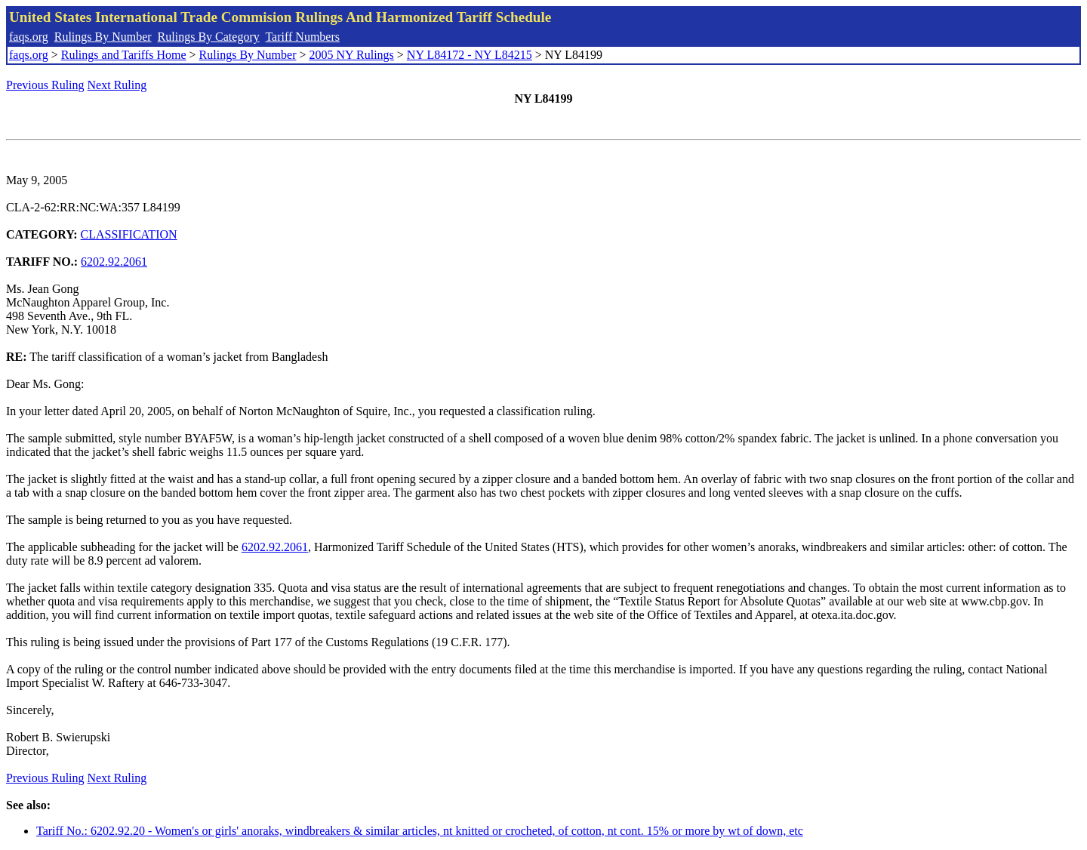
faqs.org (28, 36)
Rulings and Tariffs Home (123, 54)
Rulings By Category (209, 36)
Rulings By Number (103, 36)
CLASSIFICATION (129, 234)
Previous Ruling (45, 85)
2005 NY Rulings (351, 54)
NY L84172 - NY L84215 (469, 54)
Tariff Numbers (302, 36)
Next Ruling (117, 85)
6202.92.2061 (114, 261)
